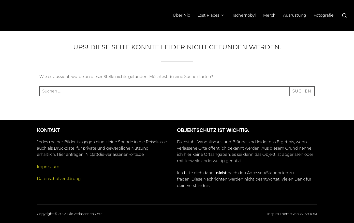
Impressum (48, 166)
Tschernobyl (244, 15)
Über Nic (181, 15)
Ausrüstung (294, 15)
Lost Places (211, 15)
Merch (269, 15)
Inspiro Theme (279, 213)
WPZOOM (308, 213)
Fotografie (323, 15)
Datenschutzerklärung (59, 178)
